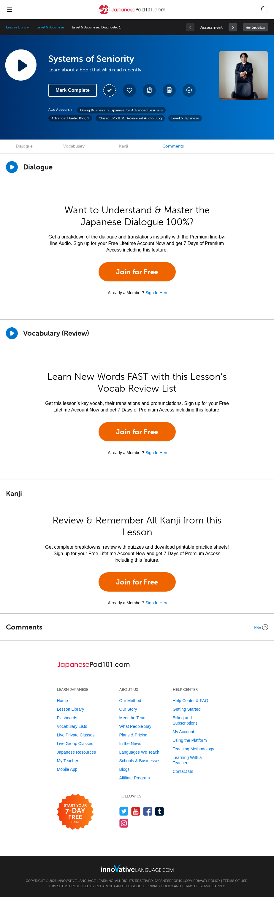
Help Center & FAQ (190, 700)
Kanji (123, 146)
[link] (233, 27)
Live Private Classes (76, 735)
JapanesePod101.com (174, 880)
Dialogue (24, 146)
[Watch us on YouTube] (135, 811)
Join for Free (137, 272)
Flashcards (67, 717)
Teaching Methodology (193, 749)
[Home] (131, 13)
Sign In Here (157, 292)
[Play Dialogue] (12, 167)
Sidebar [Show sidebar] (259, 27)
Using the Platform (190, 740)
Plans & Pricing (133, 735)
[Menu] (9, 9)
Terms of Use (235, 880)
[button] (264, 9)
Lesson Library (17, 27)
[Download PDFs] (169, 90)
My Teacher (67, 760)
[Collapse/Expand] (137, 627)
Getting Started (187, 709)
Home (62, 700)
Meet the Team (133, 717)
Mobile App (67, 769)
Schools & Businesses (140, 760)
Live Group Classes (75, 743)
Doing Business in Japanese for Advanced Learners (121, 110)
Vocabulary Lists (72, 726)
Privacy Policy (206, 880)
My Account (183, 731)
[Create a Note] (149, 90)
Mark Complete (73, 90)
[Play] (12, 333)
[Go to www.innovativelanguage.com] (137, 868)
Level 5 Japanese (50, 27)
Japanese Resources (76, 752)
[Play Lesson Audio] (21, 65)
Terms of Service (198, 886)
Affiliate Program (134, 778)
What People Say (135, 726)
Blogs (124, 769)
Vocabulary (74, 146)
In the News (130, 743)
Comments (173, 146)
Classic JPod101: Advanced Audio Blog (130, 118)
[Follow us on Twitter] (124, 811)
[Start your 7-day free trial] (75, 812)
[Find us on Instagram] (124, 823)
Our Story (128, 709)
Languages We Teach (139, 752)
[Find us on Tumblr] (159, 811)
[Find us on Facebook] (147, 811)
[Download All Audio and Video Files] (189, 90)
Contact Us (183, 771)
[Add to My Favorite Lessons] (129, 90)
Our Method (130, 700)
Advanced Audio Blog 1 (70, 118)
